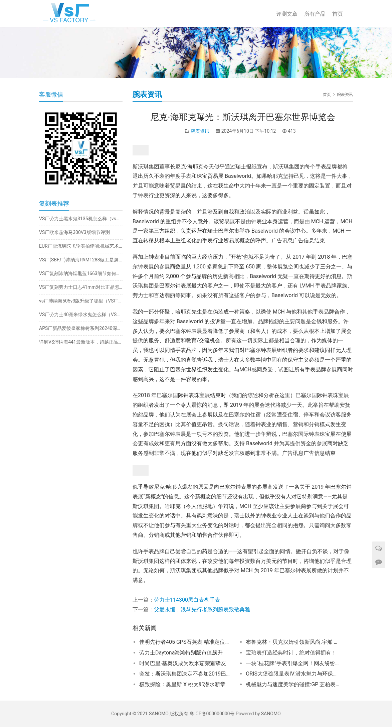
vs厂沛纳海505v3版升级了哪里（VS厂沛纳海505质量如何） (81, 301)
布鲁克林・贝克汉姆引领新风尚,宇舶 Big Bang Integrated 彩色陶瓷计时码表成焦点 (293, 642)
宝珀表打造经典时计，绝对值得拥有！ (291, 652)
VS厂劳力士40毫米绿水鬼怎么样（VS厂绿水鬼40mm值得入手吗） (81, 314)
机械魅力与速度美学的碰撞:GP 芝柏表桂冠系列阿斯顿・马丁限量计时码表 (293, 684)
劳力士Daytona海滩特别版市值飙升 (181, 652)
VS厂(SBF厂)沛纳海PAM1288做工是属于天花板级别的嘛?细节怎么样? (81, 259)
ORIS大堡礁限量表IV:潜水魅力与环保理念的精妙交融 (293, 674)
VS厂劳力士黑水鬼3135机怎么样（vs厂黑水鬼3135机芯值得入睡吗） (81, 218)
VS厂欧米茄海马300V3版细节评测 (74, 232)
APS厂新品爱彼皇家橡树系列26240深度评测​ (81, 328)
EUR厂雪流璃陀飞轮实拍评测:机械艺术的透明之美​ (81, 246)
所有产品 (315, 14)
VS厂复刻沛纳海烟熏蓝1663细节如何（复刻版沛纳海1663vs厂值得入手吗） (81, 273)
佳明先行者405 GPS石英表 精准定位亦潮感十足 (186, 642)
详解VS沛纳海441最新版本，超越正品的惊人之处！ (81, 342)
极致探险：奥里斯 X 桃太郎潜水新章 (182, 684)
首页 (337, 14)
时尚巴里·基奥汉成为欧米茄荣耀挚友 (182, 663)
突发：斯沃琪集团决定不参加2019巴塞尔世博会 (186, 674)
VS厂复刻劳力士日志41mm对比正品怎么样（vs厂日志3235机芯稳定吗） (81, 287)
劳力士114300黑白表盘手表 (187, 600)
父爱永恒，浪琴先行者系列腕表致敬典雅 (202, 609)
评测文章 (287, 14)
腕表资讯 (200, 131)
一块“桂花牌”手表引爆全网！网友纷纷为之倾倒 (293, 663)
